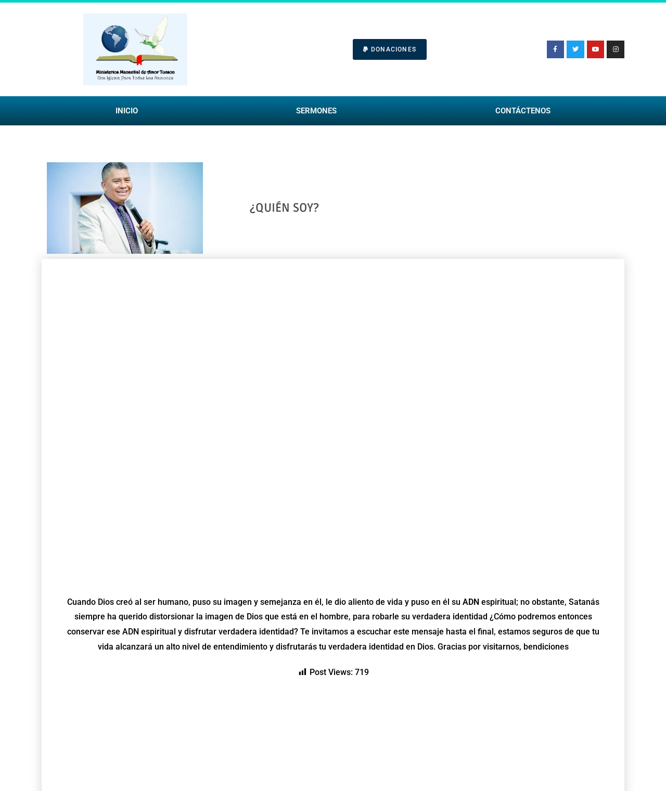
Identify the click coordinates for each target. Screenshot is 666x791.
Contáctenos (522, 110)
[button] (390, 49)
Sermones (316, 110)
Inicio (127, 110)
